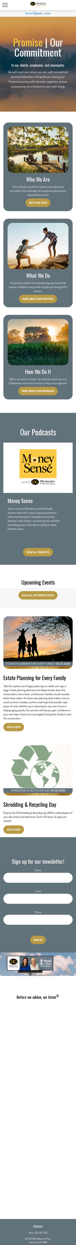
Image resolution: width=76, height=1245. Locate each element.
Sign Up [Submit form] (38, 940)
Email (38, 891)
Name (38, 870)
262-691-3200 (41, 1232)
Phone (38, 912)
